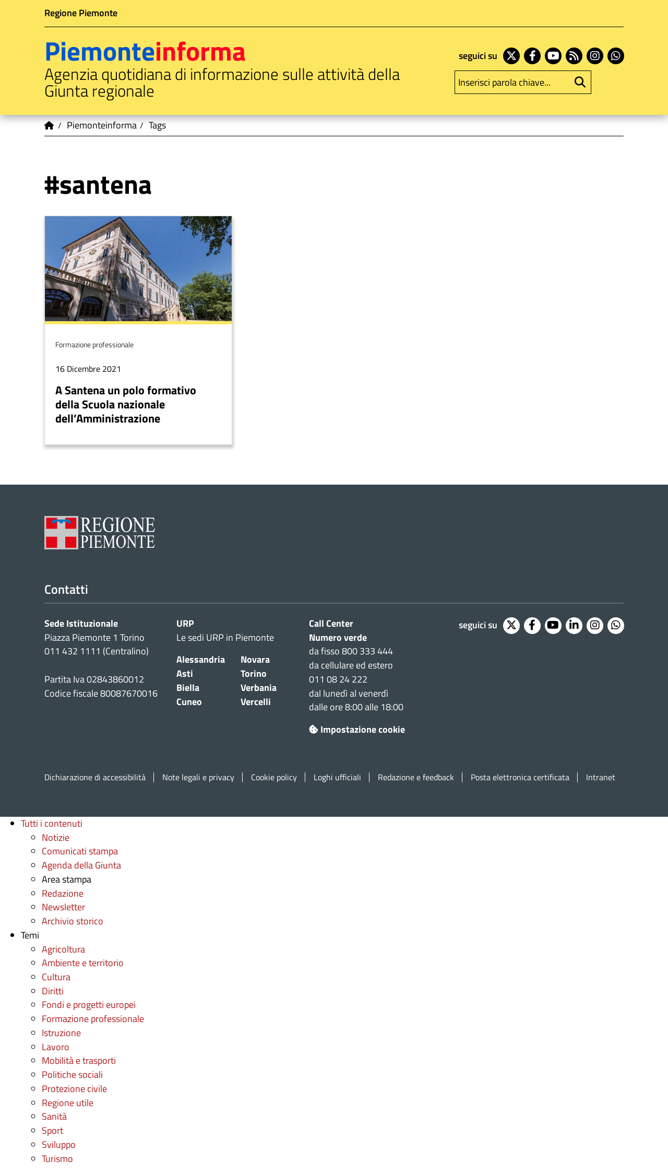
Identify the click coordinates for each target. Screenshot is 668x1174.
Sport (52, 1130)
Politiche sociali (72, 1074)
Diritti (53, 991)
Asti (184, 673)
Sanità (54, 1116)
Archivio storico (72, 921)
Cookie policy (274, 777)
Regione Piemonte (80, 13)
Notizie (55, 837)
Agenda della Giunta (81, 865)
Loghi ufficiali (337, 777)
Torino (254, 673)
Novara (255, 659)
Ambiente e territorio (83, 963)
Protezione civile (74, 1089)
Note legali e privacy (198, 777)
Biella (187, 687)
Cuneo (189, 702)
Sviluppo (59, 1144)
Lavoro (55, 1047)
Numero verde (338, 637)
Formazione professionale (93, 1019)
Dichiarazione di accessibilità (95, 777)
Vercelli (256, 702)
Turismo (57, 1159)
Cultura (56, 977)
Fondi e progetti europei (89, 1004)
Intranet (600, 777)
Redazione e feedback (416, 777)
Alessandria (200, 659)
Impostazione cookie (357, 729)
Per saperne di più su (138, 330)
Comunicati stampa (80, 851)
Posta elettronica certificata (520, 777)
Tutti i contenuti (51, 823)
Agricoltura (63, 949)
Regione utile (67, 1103)
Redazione (63, 893)
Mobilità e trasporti (79, 1060)
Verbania (259, 687)
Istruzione (61, 1033)
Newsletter (63, 907)
